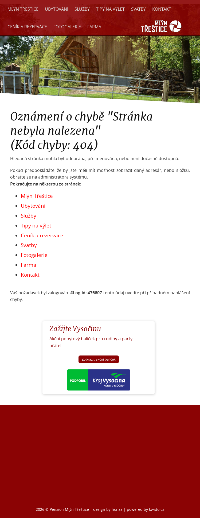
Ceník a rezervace (27, 27)
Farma (94, 27)
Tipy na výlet (110, 9)
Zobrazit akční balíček (99, 359)
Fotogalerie (67, 27)
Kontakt (161, 9)
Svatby (138, 9)
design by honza (108, 509)
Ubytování (56, 9)
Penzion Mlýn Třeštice (69, 509)
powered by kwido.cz (145, 509)
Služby (82, 9)
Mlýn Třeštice (22, 9)
